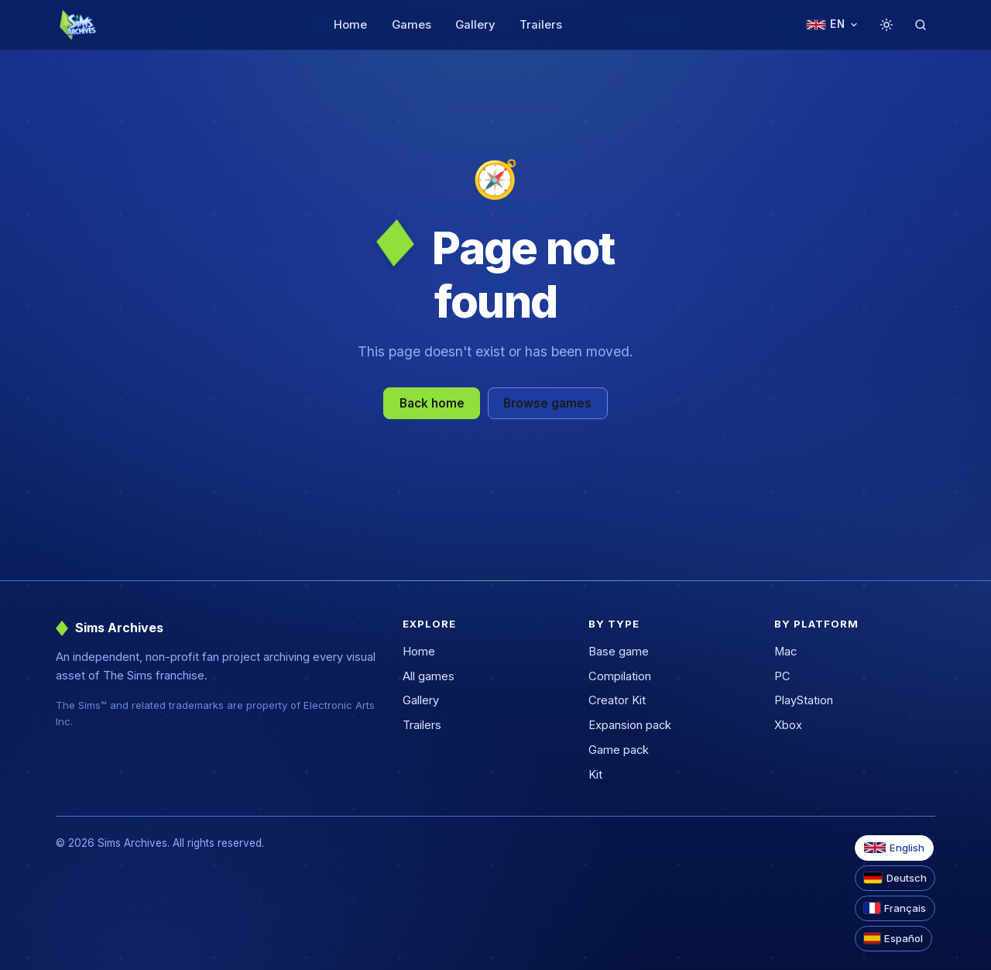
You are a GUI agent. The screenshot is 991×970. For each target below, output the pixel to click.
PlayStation (803, 700)
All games (428, 676)
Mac (785, 652)
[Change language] (832, 25)
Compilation (619, 676)
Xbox (788, 725)
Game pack (618, 750)
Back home (432, 403)
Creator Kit (617, 700)
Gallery (475, 25)
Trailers (541, 25)
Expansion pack (629, 725)
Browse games (547, 403)
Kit (595, 775)
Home (350, 25)
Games (411, 25)
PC (782, 676)
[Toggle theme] (886, 25)
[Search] (920, 25)
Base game (618, 652)
